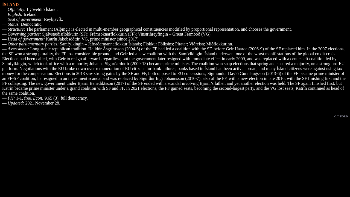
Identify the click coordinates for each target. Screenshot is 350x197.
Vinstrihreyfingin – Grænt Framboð (169, 34)
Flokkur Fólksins (158, 44)
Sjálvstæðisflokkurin (60, 34)
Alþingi (62, 29)
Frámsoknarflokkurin (108, 34)
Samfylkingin (190, 53)
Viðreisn (196, 44)
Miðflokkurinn (219, 44)
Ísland (210, 53)
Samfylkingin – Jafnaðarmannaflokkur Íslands (100, 44)
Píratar (181, 44)
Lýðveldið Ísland (42, 9)
